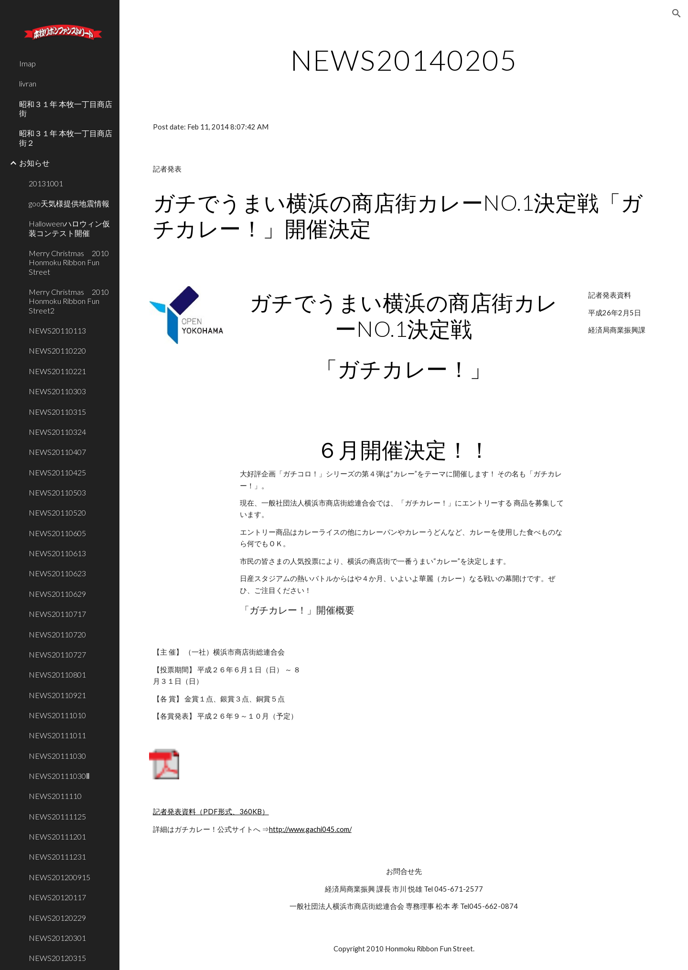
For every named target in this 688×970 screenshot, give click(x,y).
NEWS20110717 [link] (57, 613)
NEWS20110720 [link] (57, 634)
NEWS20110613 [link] (57, 553)
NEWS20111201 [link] (57, 836)
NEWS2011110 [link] (55, 795)
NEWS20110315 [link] (57, 411)
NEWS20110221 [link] (57, 371)
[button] (676, 13)
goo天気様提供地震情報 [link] (69, 203)
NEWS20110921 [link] (57, 695)
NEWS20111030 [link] (57, 755)
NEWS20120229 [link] (57, 917)
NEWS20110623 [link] (57, 573)
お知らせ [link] (34, 162)
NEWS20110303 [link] (57, 391)
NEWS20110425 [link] (57, 472)
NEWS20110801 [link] (57, 674)
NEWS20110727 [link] (57, 654)
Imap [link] (27, 63)
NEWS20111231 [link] (57, 856)
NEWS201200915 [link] (59, 877)
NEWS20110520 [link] (57, 512)
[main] (404, 59)
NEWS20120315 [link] (57, 957)
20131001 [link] (46, 183)
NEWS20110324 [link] (57, 431)
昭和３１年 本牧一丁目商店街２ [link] (65, 138)
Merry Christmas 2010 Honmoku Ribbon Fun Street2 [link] (71, 301)
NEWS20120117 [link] (57, 897)
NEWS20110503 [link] (57, 492)
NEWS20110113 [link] (57, 330)
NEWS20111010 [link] (57, 715)
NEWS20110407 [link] (57, 451)
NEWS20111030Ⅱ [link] (59, 775)
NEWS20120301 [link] (57, 937)
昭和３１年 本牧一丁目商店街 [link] (65, 108)
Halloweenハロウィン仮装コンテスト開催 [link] (69, 228)
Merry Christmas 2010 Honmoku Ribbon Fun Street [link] (71, 262)
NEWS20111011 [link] (57, 735)
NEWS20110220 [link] (57, 350)
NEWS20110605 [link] (57, 533)
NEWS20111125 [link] (57, 816)
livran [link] (27, 83)
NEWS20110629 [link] (57, 593)
